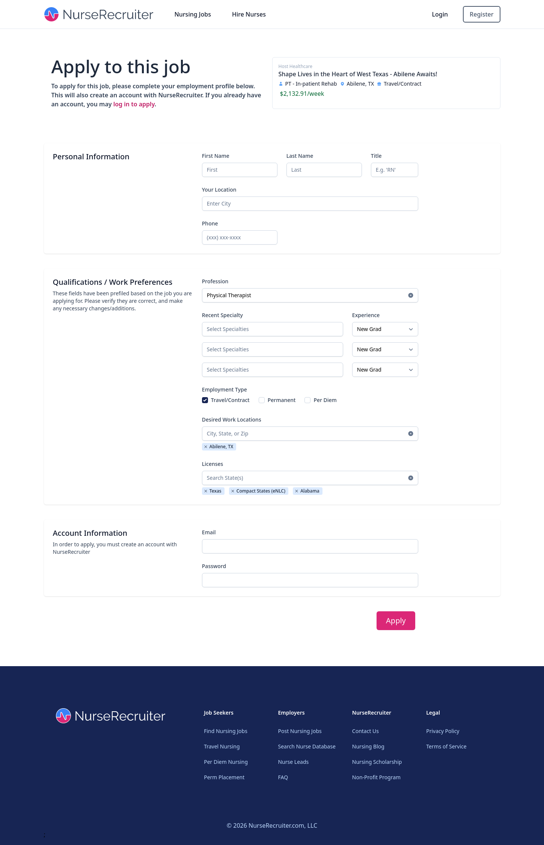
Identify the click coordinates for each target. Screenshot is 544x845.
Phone (210, 223)
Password (214, 566)
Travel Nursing (222, 746)
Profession (215, 281)
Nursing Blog (368, 746)
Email (209, 532)
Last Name (299, 155)
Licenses (212, 463)
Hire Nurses (249, 14)
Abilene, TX (218, 446)
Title (376, 155)
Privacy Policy (442, 731)
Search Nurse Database (306, 746)
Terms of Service (446, 746)
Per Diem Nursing (226, 761)
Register (481, 14)
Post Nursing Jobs (299, 731)
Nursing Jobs (192, 14)
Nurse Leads (293, 761)
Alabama (306, 491)
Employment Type (224, 389)
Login (440, 14)
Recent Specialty (222, 315)
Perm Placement (224, 777)
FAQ (283, 777)
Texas (212, 491)
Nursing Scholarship (377, 761)
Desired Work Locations (231, 419)
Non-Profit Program (376, 777)
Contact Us (365, 731)
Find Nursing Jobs (225, 731)
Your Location (219, 189)
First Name (215, 155)
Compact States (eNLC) (258, 491)
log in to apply (134, 104)
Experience (366, 315)
